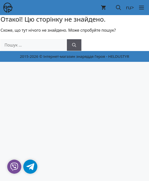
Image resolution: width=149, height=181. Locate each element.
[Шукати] (74, 45)
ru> (130, 7)
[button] (118, 7)
